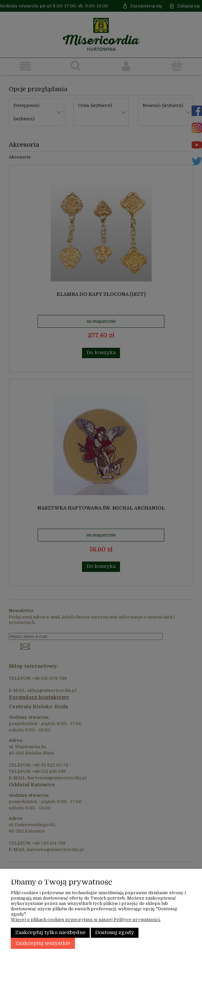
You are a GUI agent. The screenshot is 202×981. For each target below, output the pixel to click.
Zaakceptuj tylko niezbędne (50, 932)
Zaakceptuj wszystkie (43, 943)
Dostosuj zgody (114, 932)
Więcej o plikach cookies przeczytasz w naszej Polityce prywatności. (86, 919)
